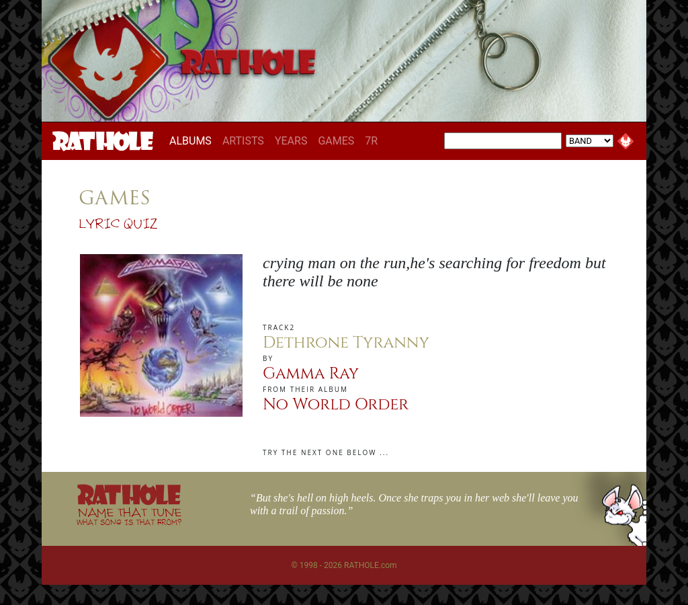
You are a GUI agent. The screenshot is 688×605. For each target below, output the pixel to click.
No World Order (335, 404)
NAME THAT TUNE (129, 516)
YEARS (291, 140)
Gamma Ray (311, 374)
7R (371, 140)
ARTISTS (243, 140)
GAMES (336, 140)
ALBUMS (193, 140)
